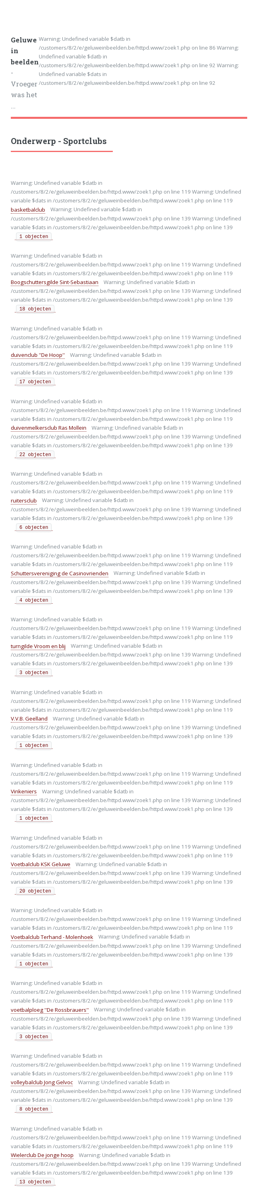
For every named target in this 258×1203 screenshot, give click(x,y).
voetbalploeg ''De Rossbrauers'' (50, 1009)
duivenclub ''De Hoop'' (38, 354)
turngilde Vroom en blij (38, 646)
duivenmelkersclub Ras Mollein (48, 427)
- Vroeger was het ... (25, 73)
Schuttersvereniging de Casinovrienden (59, 573)
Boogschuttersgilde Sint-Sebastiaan (54, 282)
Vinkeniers (24, 791)
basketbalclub (28, 209)
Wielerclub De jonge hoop (42, 1155)
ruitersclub (24, 500)
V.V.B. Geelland (29, 718)
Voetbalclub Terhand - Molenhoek (52, 937)
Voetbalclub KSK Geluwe (40, 864)
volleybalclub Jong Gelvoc (42, 1082)
